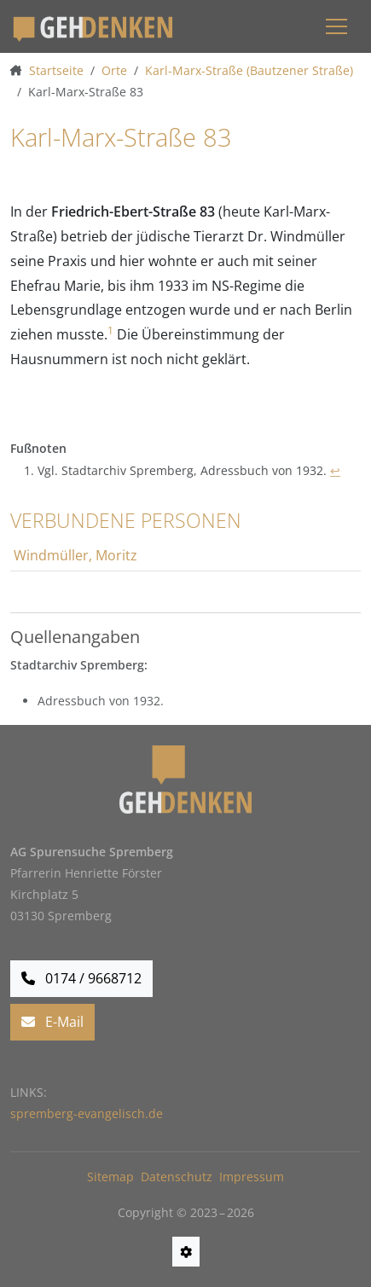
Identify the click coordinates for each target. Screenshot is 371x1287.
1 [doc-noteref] (110, 330)
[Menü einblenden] (336, 26)
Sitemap (110, 1176)
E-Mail (52, 1021)
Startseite (56, 70)
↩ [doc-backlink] (335, 470)
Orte (114, 70)
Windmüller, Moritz (75, 555)
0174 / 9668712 (81, 978)
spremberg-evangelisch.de (86, 1113)
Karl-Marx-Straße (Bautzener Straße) (249, 70)
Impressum (251, 1176)
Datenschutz (176, 1176)
